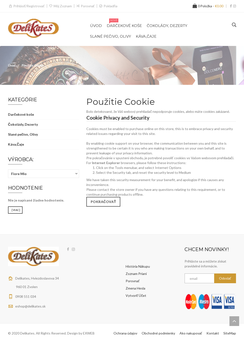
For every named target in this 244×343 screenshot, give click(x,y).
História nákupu (138, 266)
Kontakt (212, 333)
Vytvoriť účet (136, 295)
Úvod (12, 65)
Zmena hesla (135, 288)
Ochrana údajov (125, 333)
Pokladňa (110, 6)
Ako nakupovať (190, 333)
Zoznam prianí (136, 274)
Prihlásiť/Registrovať (29, 6)
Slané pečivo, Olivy (23, 134)
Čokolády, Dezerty (23, 124)
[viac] (15, 210)
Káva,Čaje (16, 144)
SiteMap (229, 333)
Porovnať (88, 6)
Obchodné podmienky (158, 333)
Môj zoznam (63, 6)
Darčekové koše (21, 114)
